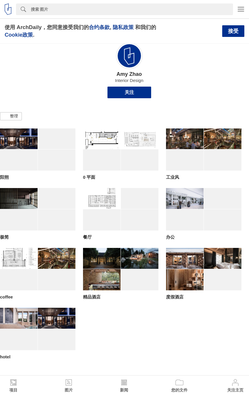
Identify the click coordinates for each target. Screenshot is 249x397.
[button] (11, 116)
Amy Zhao (129, 74)
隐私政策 (123, 27)
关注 (129, 92)
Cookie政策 (19, 35)
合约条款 (99, 27)
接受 (233, 31)
